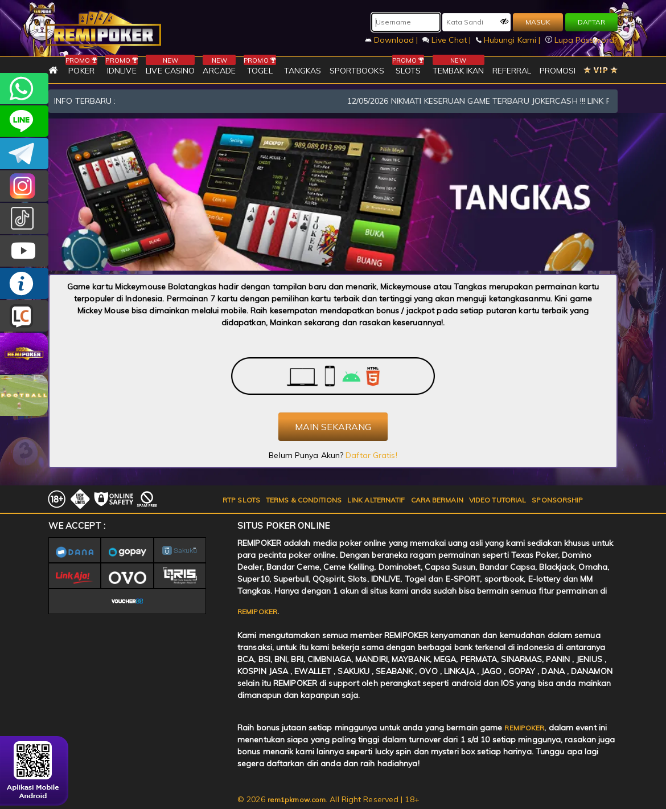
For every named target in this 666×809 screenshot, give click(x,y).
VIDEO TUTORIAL (497, 500)
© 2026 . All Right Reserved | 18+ (328, 799)
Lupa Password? (581, 40)
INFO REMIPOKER (24, 283)
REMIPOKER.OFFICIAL (24, 251)
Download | (392, 40)
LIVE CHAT (24, 316)
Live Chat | (447, 40)
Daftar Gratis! (371, 455)
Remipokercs (24, 153)
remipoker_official (24, 121)
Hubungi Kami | (509, 40)
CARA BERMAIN (437, 500)
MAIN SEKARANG (333, 426)
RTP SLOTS (241, 500)
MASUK (537, 22)
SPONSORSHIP (557, 500)
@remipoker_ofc (24, 218)
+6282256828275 (24, 88)
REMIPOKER (257, 611)
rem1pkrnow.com (297, 799)
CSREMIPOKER (24, 186)
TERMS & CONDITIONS (304, 500)
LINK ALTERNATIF (376, 500)
